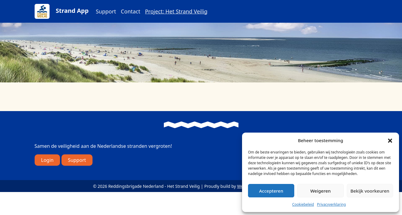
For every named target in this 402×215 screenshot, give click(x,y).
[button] (390, 140)
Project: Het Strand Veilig (176, 11)
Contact (130, 11)
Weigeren (320, 191)
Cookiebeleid (303, 204)
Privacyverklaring (331, 204)
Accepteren (271, 191)
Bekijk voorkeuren (369, 191)
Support (106, 11)
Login (47, 160)
